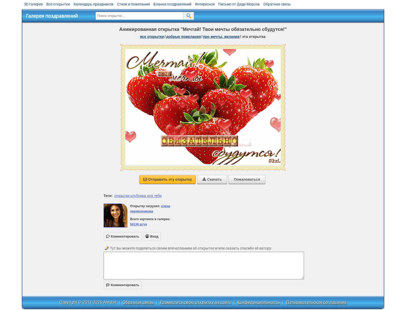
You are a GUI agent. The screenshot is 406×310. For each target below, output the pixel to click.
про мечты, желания (221, 37)
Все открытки (58, 4)
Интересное (205, 4)
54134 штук (138, 224)
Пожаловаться (247, 179)
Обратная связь (277, 4)
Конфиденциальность (258, 302)
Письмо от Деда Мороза (239, 4)
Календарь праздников (93, 4)
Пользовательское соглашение (316, 302)
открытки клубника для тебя (138, 196)
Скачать (212, 179)
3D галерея (33, 4)
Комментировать (122, 285)
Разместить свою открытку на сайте (195, 302)
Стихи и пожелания (133, 4)
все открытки (152, 37)
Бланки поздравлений (172, 4)
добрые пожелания (183, 37)
